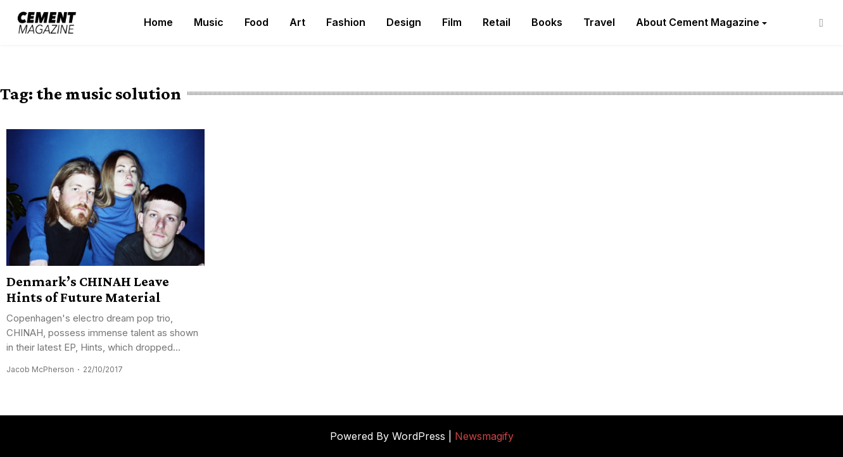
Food (256, 22)
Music (209, 22)
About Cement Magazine (697, 22)
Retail (496, 22)
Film (452, 22)
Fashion (345, 22)
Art (297, 22)
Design (403, 22)
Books (546, 22)
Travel (599, 22)
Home (158, 22)
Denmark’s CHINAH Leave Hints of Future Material (87, 289)
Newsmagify (484, 436)
